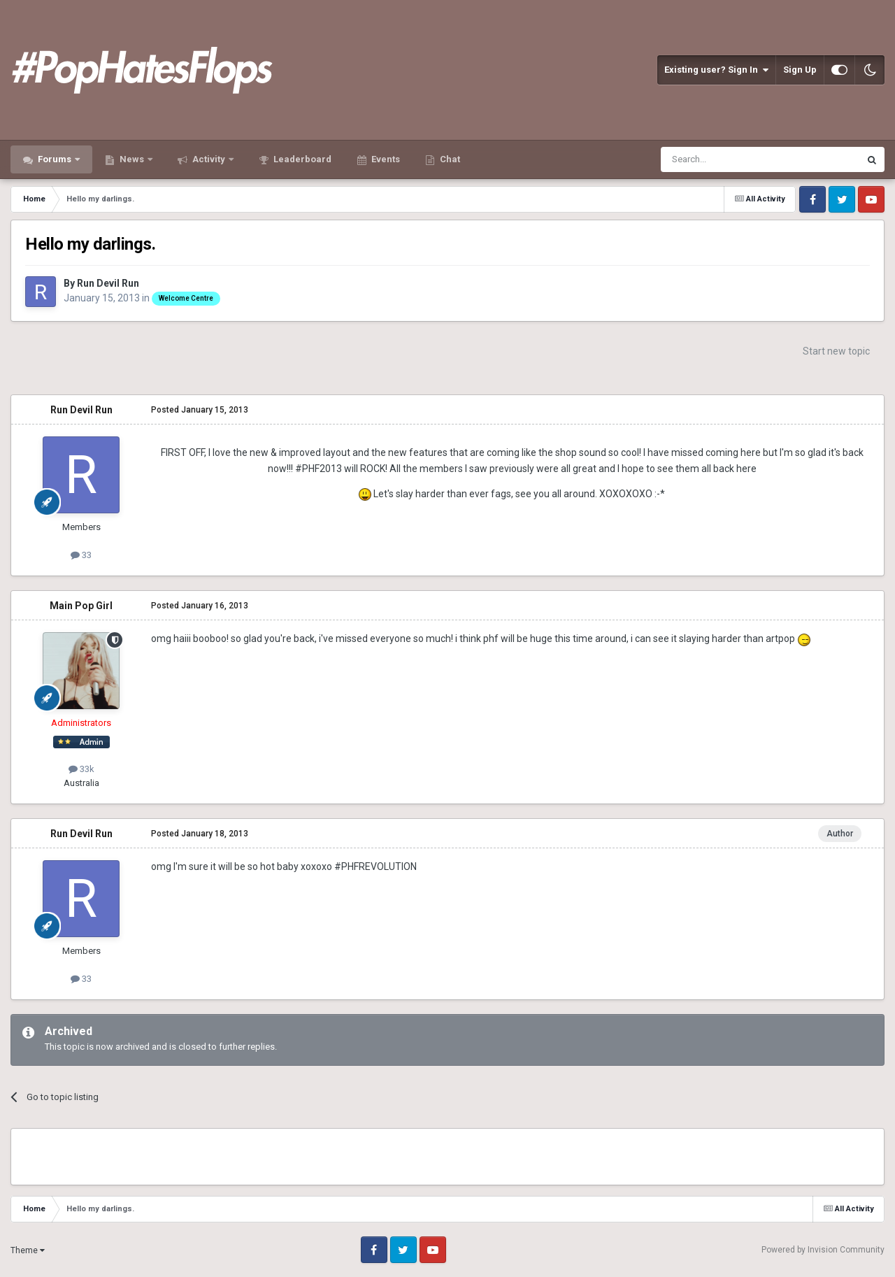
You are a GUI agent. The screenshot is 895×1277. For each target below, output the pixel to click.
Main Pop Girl (81, 605)
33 (81, 555)
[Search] (727, 159)
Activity (208, 159)
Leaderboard (301, 159)
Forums (54, 159)
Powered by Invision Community (823, 1250)
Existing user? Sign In (716, 70)
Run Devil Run (108, 283)
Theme (27, 1250)
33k (81, 769)
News (131, 159)
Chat (449, 159)
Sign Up (800, 69)
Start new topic (836, 351)
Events (384, 159)
